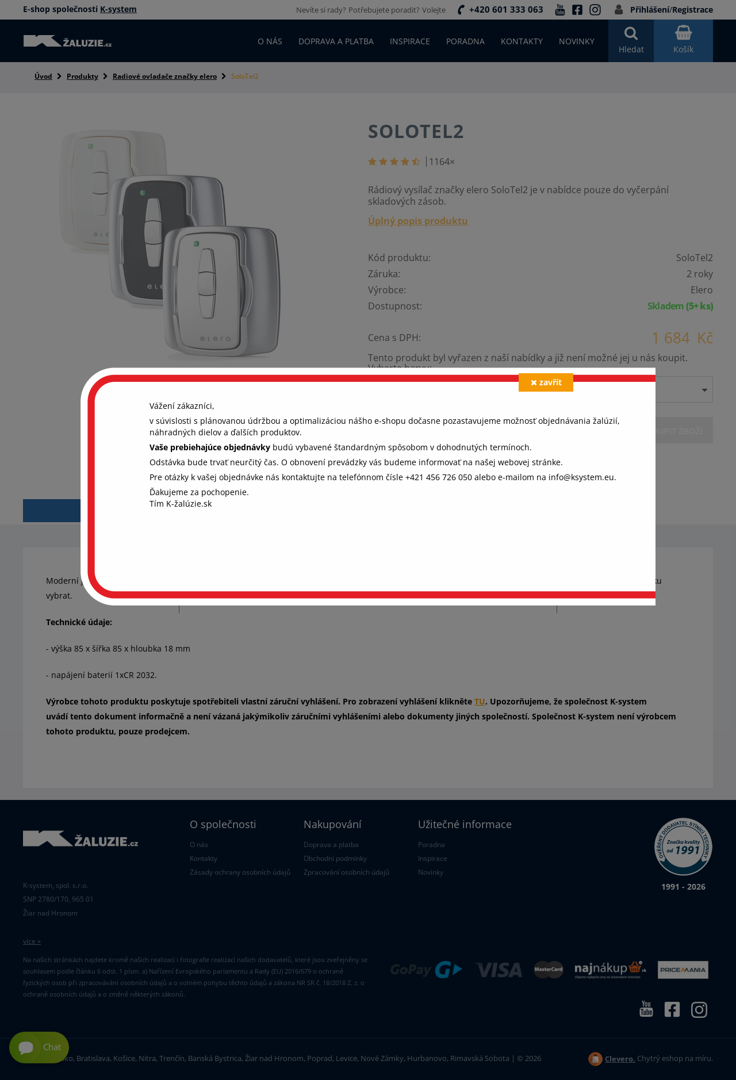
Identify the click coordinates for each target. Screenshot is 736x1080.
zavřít (546, 382)
